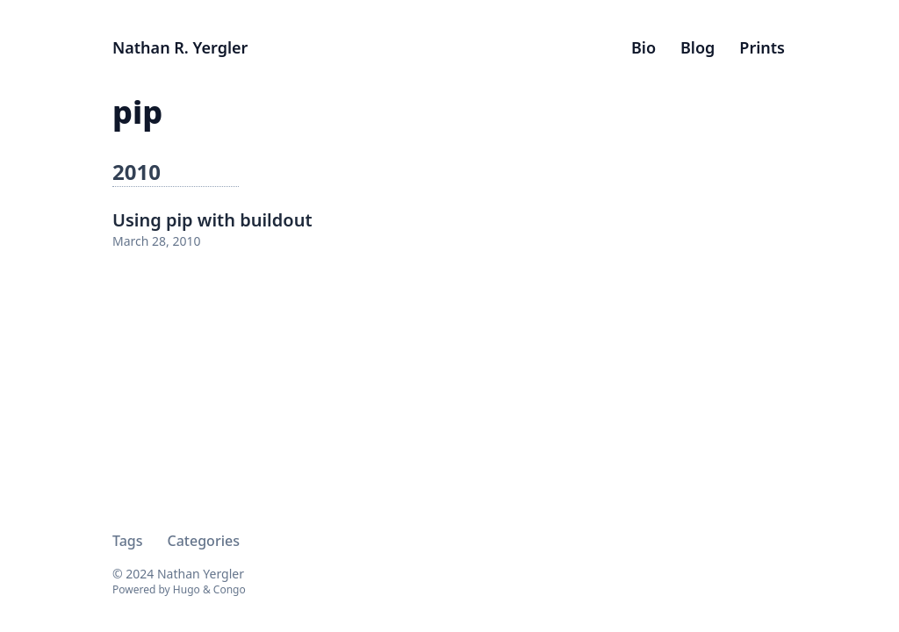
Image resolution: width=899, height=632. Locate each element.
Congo (229, 589)
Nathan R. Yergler (180, 47)
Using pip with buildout (212, 220)
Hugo (186, 589)
